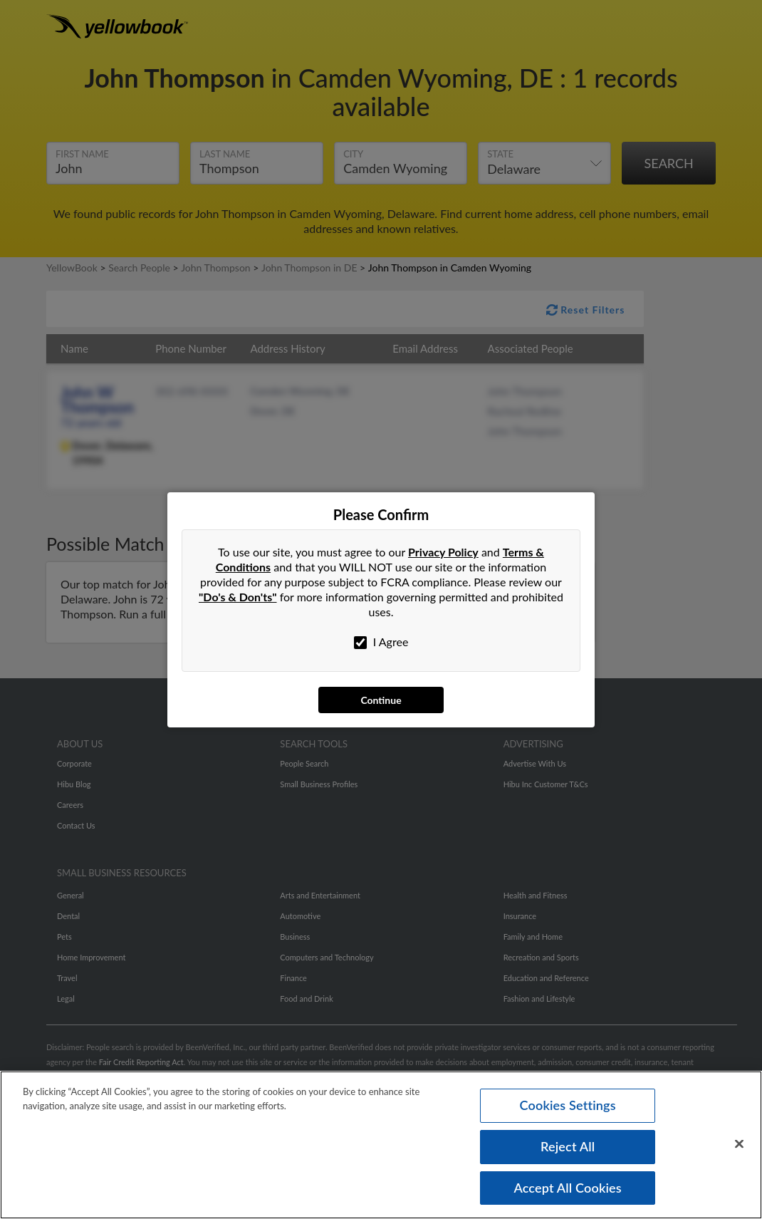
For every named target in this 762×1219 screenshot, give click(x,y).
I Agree (381, 642)
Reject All (568, 1148)
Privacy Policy (443, 552)
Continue (380, 700)
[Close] (739, 1146)
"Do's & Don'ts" (238, 596)
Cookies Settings (568, 1107)
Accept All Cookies (567, 1189)
